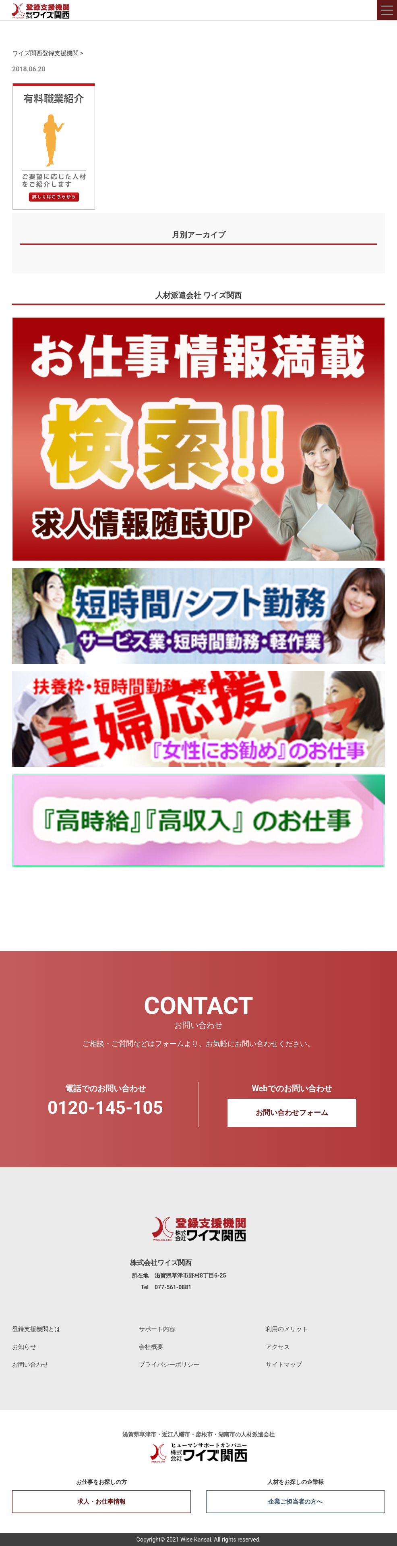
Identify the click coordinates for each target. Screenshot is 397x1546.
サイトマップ (284, 1364)
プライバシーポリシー (169, 1364)
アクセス (278, 1346)
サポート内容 (157, 1329)
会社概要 (151, 1346)
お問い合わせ (30, 1364)
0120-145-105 (105, 1107)
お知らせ (24, 1346)
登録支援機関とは (36, 1329)
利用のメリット (287, 1329)
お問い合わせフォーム (292, 1112)
